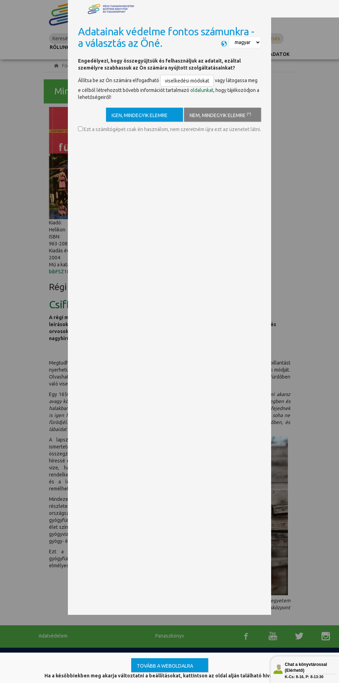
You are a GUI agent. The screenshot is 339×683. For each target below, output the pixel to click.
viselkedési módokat (187, 81)
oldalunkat (201, 90)
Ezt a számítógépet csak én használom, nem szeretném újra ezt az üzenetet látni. (169, 129)
